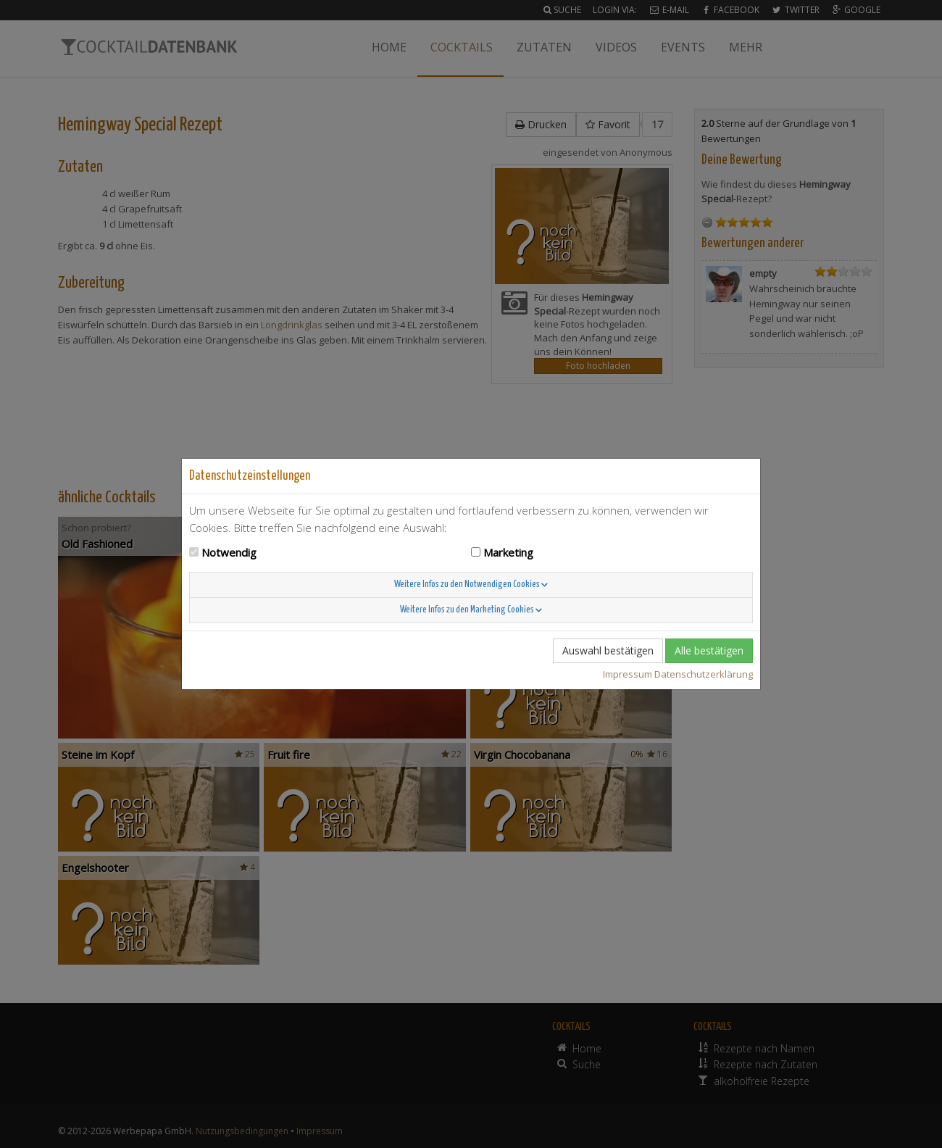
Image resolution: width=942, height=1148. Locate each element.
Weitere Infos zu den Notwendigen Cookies (471, 584)
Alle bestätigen (709, 650)
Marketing (508, 552)
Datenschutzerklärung (703, 674)
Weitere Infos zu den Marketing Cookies (471, 610)
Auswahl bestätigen (608, 650)
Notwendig (229, 552)
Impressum (627, 674)
